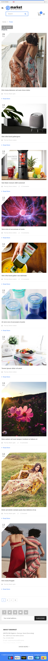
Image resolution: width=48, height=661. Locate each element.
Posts (11, 22)
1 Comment (23, 513)
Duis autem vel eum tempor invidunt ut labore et (19, 439)
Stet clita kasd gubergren (11, 136)
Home (4, 22)
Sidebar (7, 27)
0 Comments (25, 186)
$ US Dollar (6, 2)
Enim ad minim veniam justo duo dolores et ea (19, 510)
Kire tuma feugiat (8, 581)
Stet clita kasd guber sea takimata (14, 275)
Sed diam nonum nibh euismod (13, 183)
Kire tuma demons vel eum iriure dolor (16, 90)
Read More (6, 99)
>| (15, 600)
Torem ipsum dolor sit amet (12, 368)
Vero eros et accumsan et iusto (13, 229)
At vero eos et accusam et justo (13, 322)
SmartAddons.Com (28, 655)
